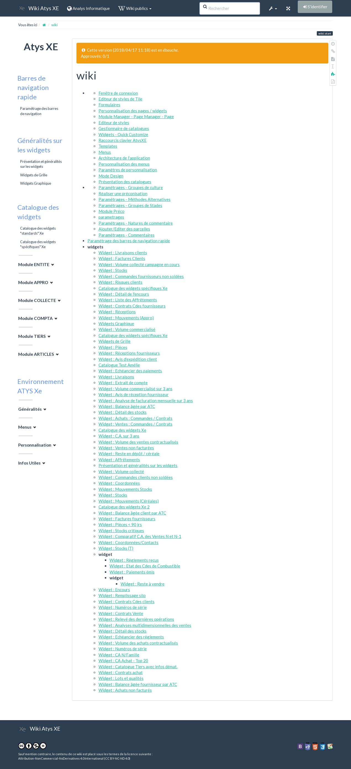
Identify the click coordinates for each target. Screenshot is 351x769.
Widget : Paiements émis (132, 571)
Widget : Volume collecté (121, 471)
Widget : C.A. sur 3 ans (119, 435)
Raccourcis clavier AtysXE (123, 140)
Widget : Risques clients (120, 282)
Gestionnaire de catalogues (124, 128)
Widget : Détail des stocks (123, 412)
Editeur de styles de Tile (120, 98)
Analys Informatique (88, 8)
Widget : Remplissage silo (122, 595)
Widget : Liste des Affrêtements (128, 299)
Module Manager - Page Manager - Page (136, 116)
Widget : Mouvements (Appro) (126, 317)
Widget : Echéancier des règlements (131, 636)
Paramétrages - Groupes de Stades (130, 205)
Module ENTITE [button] (33, 264)
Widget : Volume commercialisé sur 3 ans (135, 388)
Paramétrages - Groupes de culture (131, 187)
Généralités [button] (30, 409)
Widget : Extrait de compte (123, 382)
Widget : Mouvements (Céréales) (129, 500)
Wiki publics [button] (134, 8)
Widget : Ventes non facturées (126, 447)
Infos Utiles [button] (29, 462)
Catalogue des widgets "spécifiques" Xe (38, 244)
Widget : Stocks (113, 270)
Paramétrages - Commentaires (127, 234)
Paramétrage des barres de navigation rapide (128, 240)
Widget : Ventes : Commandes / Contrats (135, 423)
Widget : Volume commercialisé (127, 329)
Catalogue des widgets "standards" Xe (38, 230)
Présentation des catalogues (125, 181)
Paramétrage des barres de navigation (39, 111)
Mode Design (111, 175)
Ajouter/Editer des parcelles (124, 228)
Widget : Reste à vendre (142, 583)
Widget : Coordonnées (119, 483)
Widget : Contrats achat (121, 672)
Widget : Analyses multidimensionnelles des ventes (145, 625)
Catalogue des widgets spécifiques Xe (133, 288)
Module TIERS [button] (32, 336)
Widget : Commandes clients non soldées (136, 477)
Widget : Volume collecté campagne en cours (139, 264)
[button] (272, 8)
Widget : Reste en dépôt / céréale (129, 453)
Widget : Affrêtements (119, 459)
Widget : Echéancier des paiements (130, 370)
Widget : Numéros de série (123, 607)
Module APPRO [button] (33, 282)
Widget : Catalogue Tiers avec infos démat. (138, 666)
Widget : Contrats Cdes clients (127, 601)
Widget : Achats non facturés (125, 690)
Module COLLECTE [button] (37, 300)
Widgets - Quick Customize (123, 134)
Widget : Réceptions (117, 311)
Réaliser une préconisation (123, 193)
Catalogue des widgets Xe (122, 430)
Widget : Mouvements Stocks (125, 489)
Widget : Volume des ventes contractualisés (138, 441)
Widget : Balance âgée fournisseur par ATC (138, 684)
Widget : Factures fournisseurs (127, 518)
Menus (105, 152)
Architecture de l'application (124, 157)
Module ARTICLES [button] (36, 354)
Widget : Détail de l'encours (124, 293)
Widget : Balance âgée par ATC (127, 406)
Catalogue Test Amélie (119, 364)
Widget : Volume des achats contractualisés (138, 642)
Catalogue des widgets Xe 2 (124, 506)
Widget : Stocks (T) (116, 548)
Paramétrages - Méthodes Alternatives (135, 199)
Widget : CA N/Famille (119, 654)
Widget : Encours (114, 589)
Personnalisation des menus (124, 163)
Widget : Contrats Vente (121, 613)
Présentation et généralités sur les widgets (41, 164)
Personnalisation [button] (34, 444)
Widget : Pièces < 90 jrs (120, 524)
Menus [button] (24, 427)
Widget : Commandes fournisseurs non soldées (141, 276)
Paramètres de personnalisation (128, 169)
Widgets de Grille (33, 175)
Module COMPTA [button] (35, 318)
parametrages (111, 216)
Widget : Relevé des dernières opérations (136, 619)
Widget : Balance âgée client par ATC (132, 512)
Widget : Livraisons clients (123, 252)
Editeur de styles (114, 122)
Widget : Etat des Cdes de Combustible (145, 565)
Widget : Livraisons (116, 376)
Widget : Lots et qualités (121, 678)
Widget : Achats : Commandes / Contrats (135, 418)
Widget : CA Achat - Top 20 (123, 660)
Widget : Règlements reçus (134, 560)
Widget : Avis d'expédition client (128, 359)
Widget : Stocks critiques (121, 530)
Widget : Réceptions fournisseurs (129, 353)
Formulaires (109, 104)
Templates (108, 146)
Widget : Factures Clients (122, 258)
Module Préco (111, 211)
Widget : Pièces (113, 347)
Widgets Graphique (35, 183)
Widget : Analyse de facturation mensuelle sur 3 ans (146, 400)
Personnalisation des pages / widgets (133, 110)
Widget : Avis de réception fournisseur (134, 394)
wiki (54, 25)
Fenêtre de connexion (118, 93)
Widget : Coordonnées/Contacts (128, 542)
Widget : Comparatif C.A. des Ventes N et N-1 (140, 536)
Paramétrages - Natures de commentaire (136, 223)
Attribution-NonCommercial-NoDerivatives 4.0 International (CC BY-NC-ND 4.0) (74, 758)
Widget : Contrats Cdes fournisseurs (132, 305)
